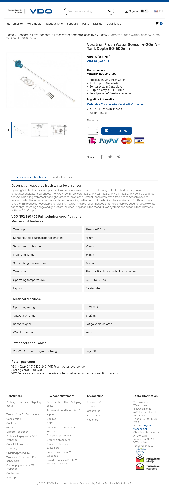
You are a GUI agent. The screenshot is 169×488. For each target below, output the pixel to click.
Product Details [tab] (62, 177)
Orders (91, 406)
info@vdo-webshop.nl (143, 427)
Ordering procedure (18, 453)
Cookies (11, 423)
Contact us (12, 473)
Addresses (93, 415)
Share (101, 156)
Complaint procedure (18, 444)
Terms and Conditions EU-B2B (64, 410)
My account (95, 396)
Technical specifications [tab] (30, 177)
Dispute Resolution (17, 431)
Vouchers (92, 419)
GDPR (9, 427)
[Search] (89, 11)
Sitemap (11, 477)
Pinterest (118, 156)
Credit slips (93, 410)
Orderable (116, 104)
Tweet (110, 156)
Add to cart (116, 131)
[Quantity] (91, 131)
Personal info (94, 402)
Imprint (10, 410)
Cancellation (13, 418)
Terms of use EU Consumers (22, 414)
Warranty (11, 448)
